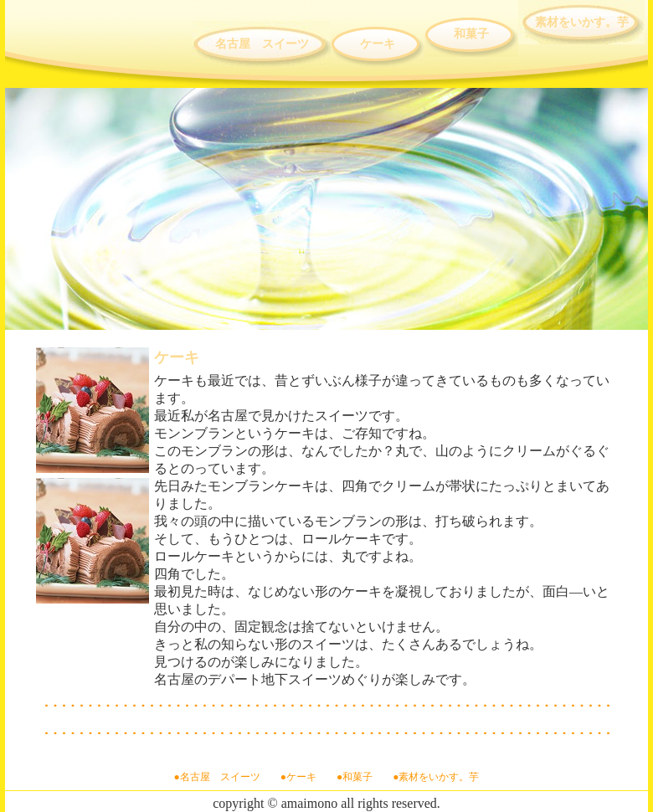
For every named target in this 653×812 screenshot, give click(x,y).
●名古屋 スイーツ (217, 777)
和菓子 (471, 34)
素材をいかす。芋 (582, 22)
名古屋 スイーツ (262, 44)
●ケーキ (298, 777)
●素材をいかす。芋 (436, 777)
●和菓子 (355, 777)
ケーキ (377, 44)
